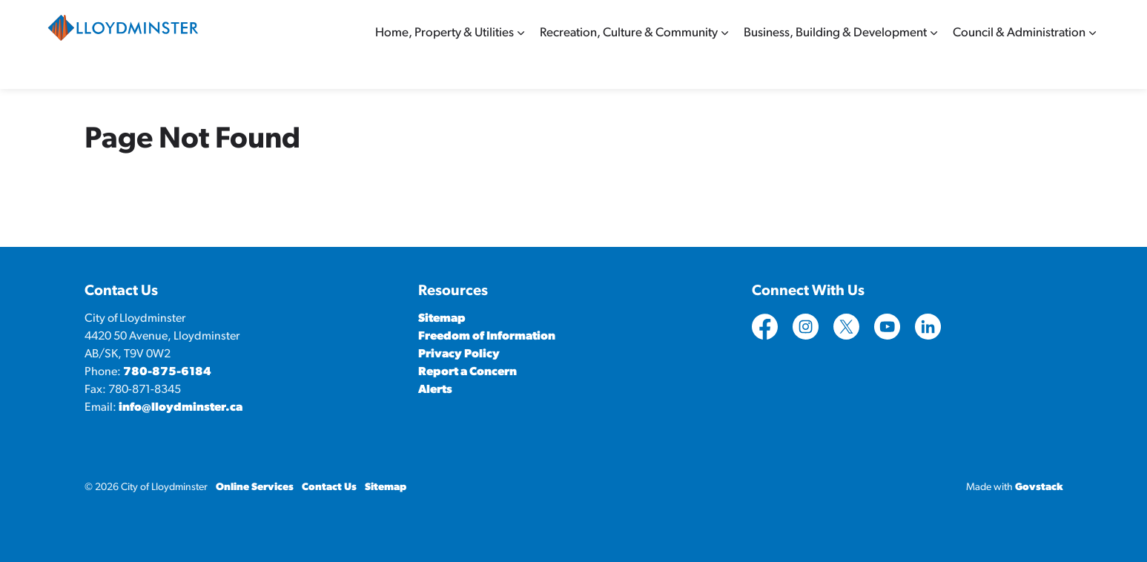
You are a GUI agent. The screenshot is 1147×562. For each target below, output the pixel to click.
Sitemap (1039, 21)
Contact (907, 21)
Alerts (435, 390)
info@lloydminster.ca (180, 408)
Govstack (1039, 487)
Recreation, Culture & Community (629, 66)
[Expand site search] (1085, 22)
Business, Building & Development (835, 66)
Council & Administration (1019, 66)
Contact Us (329, 487)
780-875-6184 (167, 372)
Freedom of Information (486, 337)
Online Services (973, 21)
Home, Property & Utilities (444, 66)
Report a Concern (467, 372)
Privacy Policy (459, 354)
